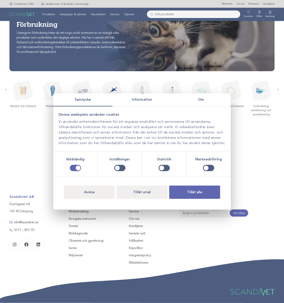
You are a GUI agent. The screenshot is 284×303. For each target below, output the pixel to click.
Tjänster (129, 14)
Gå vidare (239, 213)
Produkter (49, 14)
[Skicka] (150, 14)
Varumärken (98, 14)
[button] (5, 89)
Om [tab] (201, 99)
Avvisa (89, 192)
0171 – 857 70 (24, 230)
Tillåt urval (142, 192)
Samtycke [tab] (83, 99)
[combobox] (193, 14)
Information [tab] (142, 99)
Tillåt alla (194, 192)
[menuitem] (49, 14)
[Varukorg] (270, 14)
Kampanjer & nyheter (73, 14)
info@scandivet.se (26, 222)
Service (114, 14)
